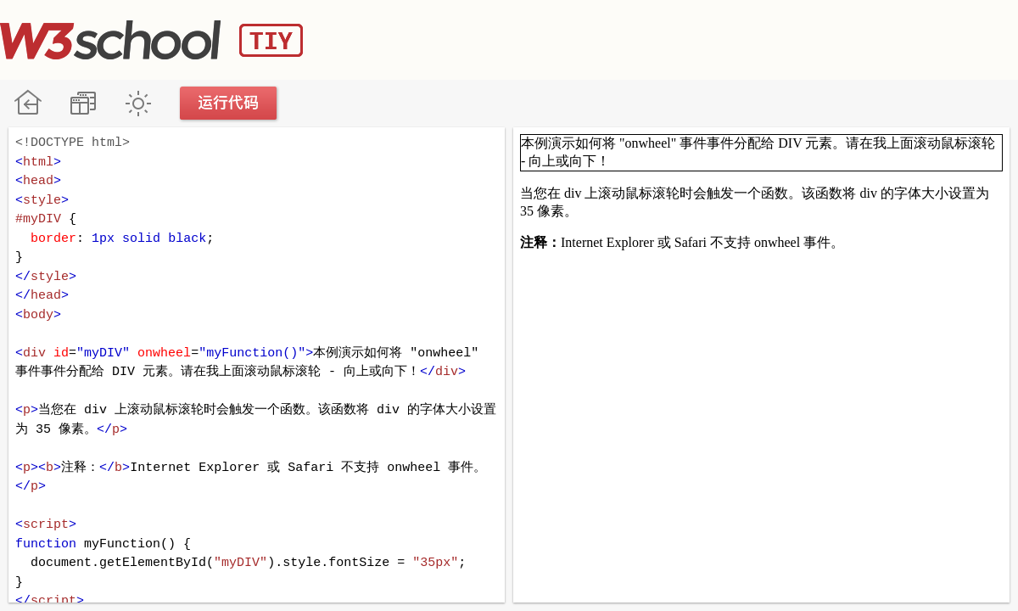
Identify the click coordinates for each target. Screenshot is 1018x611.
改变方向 (82, 103)
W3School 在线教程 (27, 103)
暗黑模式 (137, 103)
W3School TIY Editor (151, 40)
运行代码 (229, 103)
